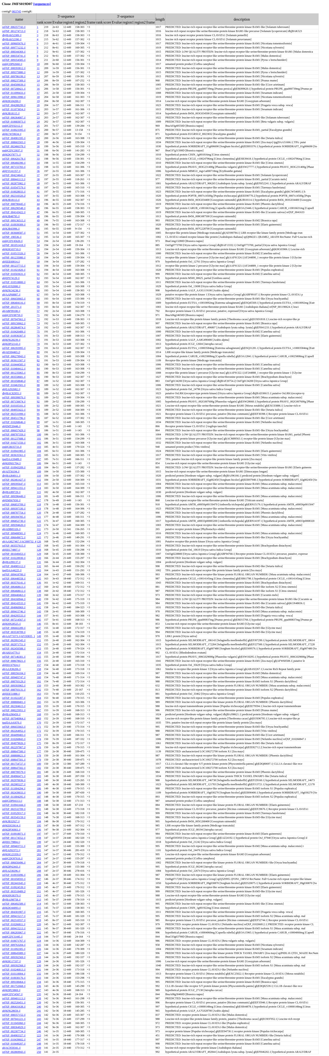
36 (38, 171)
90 (38, 393)
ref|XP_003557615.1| (14, 545)
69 (38, 302)
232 (39, 973)
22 (38, 113)
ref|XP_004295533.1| (14, 615)
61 (38, 269)
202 (39, 854)
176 (39, 747)
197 (39, 833)
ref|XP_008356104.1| (14, 673)
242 (39, 1014)
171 (39, 726)
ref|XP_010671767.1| (14, 940)
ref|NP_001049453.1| (14, 553)
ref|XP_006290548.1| (14, 208)
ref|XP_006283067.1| (14, 932)
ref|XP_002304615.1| (14, 706)
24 (38, 121)
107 (39, 459)
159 (39, 673)
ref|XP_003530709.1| (14, 632)
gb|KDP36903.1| (11, 829)
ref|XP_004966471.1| (14, 776)
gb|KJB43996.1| (11, 228)
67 (38, 294)
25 (38, 125)
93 (38, 405)
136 (39, 582)
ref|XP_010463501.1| (14, 385)
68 (38, 298)
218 (39, 936)
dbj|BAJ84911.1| (11, 475)
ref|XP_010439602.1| (14, 1039)
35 (38, 167)
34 (38, 162)
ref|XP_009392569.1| (14, 957)
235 (39, 994)
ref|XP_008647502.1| (14, 767)
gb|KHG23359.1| (11, 854)
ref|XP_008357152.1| (14, 1014)
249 (39, 1047)
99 (38, 422)
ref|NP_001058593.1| (14, 879)
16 (38, 88)
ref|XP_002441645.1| (14, 883)
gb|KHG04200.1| (11, 101)
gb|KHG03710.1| (11, 249)
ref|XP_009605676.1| (14, 43)
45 (38, 228)
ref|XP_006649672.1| (14, 537)
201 (39, 850)
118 (39, 504)
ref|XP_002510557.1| (14, 920)
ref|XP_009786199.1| (14, 76)
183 (39, 776)
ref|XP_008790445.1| (14, 204)
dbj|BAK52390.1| (11, 39)
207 (39, 879)
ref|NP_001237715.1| (14, 265)
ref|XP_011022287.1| (14, 698)
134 (39, 574)
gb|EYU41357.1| (11, 171)
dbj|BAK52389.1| (11, 35)
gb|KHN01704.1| (11, 463)
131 (39, 562)
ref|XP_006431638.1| (14, 1006)
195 (39, 825)
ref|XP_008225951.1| (14, 710)
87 (38, 381)
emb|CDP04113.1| (12, 800)
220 (39, 924)
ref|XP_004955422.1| (14, 409)
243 (39, 1019)
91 (38, 397)
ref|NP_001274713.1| (14, 31)
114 (39, 488)
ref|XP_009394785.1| (14, 516)
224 (39, 940)
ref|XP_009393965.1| (14, 685)
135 (39, 578)
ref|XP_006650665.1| (14, 298)
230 (39, 965)
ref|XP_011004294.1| (14, 788)
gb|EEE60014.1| (11, 261)
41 (38, 191)
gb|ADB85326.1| (11, 529)
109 (39, 471)
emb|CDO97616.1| (12, 858)
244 (39, 1023)
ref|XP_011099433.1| (14, 92)
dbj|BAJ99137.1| (11, 562)
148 (39, 632)
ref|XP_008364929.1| (14, 1027)
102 (39, 442)
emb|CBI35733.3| (11, 446)
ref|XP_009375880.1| (14, 72)
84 (38, 368)
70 (38, 306)
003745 (16, 11)
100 (39, 434)
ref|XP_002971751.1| (14, 644)
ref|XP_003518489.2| (14, 891)
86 (38, 376)
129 (39, 553)
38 (38, 179)
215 (39, 907)
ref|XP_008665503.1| (14, 142)
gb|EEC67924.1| (11, 665)
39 (38, 183)
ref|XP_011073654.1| (14, 109)
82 (38, 360)
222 (39, 932)
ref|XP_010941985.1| (14, 451)
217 (39, 916)
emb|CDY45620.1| (12, 241)
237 (39, 990)
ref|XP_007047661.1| (14, 319)
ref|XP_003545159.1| (14, 817)
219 (39, 920)
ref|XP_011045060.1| (14, 1023)
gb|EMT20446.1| (11, 426)
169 (39, 718)
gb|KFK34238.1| (11, 290)
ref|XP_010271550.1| (14, 442)
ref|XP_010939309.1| (14, 224)
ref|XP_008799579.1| (14, 772)
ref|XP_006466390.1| (14, 162)
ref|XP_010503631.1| (14, 274)
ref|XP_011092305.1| (14, 949)
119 (39, 508)
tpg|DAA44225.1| (12, 570)
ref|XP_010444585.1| (14, 364)
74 (38, 327)
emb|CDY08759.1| (12, 315)
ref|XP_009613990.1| (14, 97)
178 (39, 755)
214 (39, 903)
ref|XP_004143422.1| (14, 212)
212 (39, 895)
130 (39, 558)
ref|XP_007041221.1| (14, 1019)
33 (38, 158)
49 (38, 220)
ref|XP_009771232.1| (14, 47)
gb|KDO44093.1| (11, 907)
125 (39, 537)
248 (39, 1043)
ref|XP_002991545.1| (14, 640)
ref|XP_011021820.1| (14, 269)
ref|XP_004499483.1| (14, 735)
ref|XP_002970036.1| (14, 780)
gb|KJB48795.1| (11, 216)
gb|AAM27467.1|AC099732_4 (19, 541)
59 (38, 261)
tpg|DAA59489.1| (12, 459)
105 (39, 455)
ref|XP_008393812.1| (14, 68)
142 (39, 607)
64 (38, 282)
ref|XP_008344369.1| (14, 51)
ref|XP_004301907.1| (14, 912)
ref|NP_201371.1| (11, 306)
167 (39, 710)
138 (39, 590)
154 (39, 652)
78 (38, 344)
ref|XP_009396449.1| (14, 496)
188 (39, 800)
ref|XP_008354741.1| (14, 55)
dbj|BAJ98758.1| (11, 899)
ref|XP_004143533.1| (14, 603)
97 (38, 426)
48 (38, 216)
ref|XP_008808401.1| (14, 702)
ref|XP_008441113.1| (14, 179)
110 (39, 475)
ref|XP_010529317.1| (14, 813)
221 (39, 928)
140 (39, 599)
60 (38, 265)
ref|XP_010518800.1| (14, 282)
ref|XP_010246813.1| (14, 969)
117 (39, 500)
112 (39, 479)
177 (39, 751)
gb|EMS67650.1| (11, 500)
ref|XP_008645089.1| (14, 953)
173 (39, 735)
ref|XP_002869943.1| (14, 1051)
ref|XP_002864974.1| (14, 327)
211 (39, 891)
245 (39, 1027)
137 (39, 586)
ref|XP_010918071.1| (14, 833)
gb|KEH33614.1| (11, 825)
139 (39, 595)
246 (39, 1031)
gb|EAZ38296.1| (11, 870)
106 (39, 463)
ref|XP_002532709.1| (14, 809)
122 (39, 521)
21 (38, 109)
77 (38, 339)
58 (38, 257)
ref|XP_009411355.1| (14, 488)
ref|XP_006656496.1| (14, 862)
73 (38, 323)
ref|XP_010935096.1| (14, 874)
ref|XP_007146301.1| (14, 656)
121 (39, 516)
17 (38, 92)
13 (38, 76)
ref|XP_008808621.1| (14, 755)
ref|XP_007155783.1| (14, 167)
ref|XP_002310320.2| (14, 195)
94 (38, 409)
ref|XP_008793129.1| (14, 681)
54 (38, 245)
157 (39, 665)
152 (39, 644)
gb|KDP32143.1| (11, 344)
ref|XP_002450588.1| (14, 648)
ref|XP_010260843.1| (14, 739)
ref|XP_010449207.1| (14, 1043)
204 (39, 862)
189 (39, 805)
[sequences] (42, 4)
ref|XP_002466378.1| (14, 146)
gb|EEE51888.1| (11, 693)
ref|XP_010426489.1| (14, 331)
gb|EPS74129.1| (11, 278)
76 (38, 335)
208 (39, 870)
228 (39, 957)
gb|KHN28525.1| (11, 623)
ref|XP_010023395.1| (14, 129)
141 (39, 603)
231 (39, 969)
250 (39, 1051)
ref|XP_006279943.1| (14, 356)
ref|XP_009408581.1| (14, 533)
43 (38, 199)
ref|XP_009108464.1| (14, 982)
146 (39, 623)
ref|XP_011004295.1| (14, 796)
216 (39, 912)
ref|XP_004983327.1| (14, 1035)
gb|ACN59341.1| (11, 1047)
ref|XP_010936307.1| (14, 335)
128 (39, 549)
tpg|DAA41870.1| (12, 722)
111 (39, 529)
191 (39, 809)
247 (39, 1039)
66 (38, 290)
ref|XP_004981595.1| (14, 138)
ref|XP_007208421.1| (14, 88)
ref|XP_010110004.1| (14, 973)
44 (38, 204)
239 (39, 1002)
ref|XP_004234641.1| (14, 175)
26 (38, 129)
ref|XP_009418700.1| (14, 574)
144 (39, 615)
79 (38, 348)
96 (38, 418)
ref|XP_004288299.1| (14, 105)
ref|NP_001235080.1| (14, 257)
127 (39, 545)
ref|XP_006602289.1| (14, 628)
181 (39, 772)
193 (39, 817)
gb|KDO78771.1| (11, 154)
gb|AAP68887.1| (11, 294)
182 (39, 767)
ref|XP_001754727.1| (14, 763)
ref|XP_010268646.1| (14, 422)
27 (38, 134)
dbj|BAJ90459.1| (11, 714)
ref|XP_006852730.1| (14, 521)
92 (38, 401)
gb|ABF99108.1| (11, 311)
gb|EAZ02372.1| (11, 850)
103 (39, 446)
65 (38, 286)
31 (38, 150)
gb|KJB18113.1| (11, 199)
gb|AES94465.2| (11, 352)
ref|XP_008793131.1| (14, 689)
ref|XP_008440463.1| (14, 595)
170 (39, 722)
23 (38, 117)
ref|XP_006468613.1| (14, 586)
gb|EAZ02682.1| (11, 389)
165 (39, 702)
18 (38, 97)
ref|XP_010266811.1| (14, 924)
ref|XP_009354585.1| (14, 60)
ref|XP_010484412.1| (14, 368)
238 (39, 998)
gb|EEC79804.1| (11, 842)
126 (39, 541)
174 (39, 739)
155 (39, 656)
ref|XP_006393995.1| (14, 348)
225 (39, 944)
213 (39, 899)
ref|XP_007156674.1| (14, 401)
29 (38, 142)
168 (39, 714)
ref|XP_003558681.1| (14, 376)
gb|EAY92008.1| (11, 286)
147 (39, 628)
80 (38, 352)
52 (38, 237)
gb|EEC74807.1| (11, 549)
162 (39, 689)
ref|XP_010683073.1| (14, 121)
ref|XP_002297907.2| (14, 747)
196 (39, 829)
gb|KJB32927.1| (11, 821)
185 (39, 784)
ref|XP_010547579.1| (14, 187)
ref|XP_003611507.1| (14, 360)
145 (39, 619)
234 (39, 982)
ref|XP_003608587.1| (14, 232)
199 (39, 842)
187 (39, 796)
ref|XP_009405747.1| (14, 677)
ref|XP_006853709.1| (14, 504)
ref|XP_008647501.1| (14, 759)
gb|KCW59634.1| (11, 134)
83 (38, 364)
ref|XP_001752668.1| (14, 986)
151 (39, 640)
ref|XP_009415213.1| (14, 928)
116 (39, 496)
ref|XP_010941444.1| (14, 805)
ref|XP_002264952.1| (14, 730)
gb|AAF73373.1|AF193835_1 (18, 636)
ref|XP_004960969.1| (14, 607)
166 (39, 706)
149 (39, 636)
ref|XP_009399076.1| (14, 397)
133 (39, 570)
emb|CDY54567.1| (12, 994)
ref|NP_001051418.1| (14, 245)
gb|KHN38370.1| (11, 895)
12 (38, 72)
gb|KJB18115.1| (11, 113)
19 (38, 101)
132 (39, 566)
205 (39, 866)
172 (39, 730)
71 (38, 315)
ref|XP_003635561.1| (14, 455)
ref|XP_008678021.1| (14, 660)
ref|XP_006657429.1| (14, 430)
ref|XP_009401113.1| (14, 998)
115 (39, 492)
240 (39, 1006)
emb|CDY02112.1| (12, 125)
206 (39, 874)
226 (39, 949)
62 (38, 274)
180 (39, 763)
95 (38, 413)
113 (39, 483)
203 (39, 858)
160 (39, 677)
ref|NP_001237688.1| (14, 438)
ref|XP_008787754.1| (14, 512)
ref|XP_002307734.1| (14, 1031)
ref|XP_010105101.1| (14, 405)
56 (38, 253)
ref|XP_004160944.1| (14, 599)
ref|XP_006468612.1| (14, 590)
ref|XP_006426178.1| (14, 158)
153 (39, 648)
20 (38, 105)
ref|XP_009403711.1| (14, 846)
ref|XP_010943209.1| (14, 467)
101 (39, 438)
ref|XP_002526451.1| (14, 1002)
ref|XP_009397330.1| (14, 508)
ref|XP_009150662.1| (14, 323)
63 (38, 278)
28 (38, 138)
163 (39, 693)
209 (39, 887)
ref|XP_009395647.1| (14, 483)
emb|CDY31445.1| (12, 936)
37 (38, 175)
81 (38, 356)
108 (39, 467)
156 (39, 660)
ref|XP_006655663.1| (14, 726)
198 (39, 837)
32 (38, 154)
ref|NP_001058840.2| (14, 381)
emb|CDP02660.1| (12, 64)
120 (39, 512)
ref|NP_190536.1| (11, 237)
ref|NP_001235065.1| (14, 372)
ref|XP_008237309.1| (14, 80)
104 (39, 451)
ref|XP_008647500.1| (14, 751)
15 (38, 84)
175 (39, 743)
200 (39, 846)
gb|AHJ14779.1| (11, 652)
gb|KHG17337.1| (11, 961)
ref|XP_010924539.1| (14, 887)
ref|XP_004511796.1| (14, 418)
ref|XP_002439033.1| (14, 792)
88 (38, 385)
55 (38, 249)
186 (39, 788)
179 (39, 759)
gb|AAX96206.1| (11, 669)
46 (38, 208)
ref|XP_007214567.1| (14, 619)
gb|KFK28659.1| (11, 1010)
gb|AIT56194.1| (11, 471)
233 (39, 977)
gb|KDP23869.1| (11, 990)
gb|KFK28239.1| (11, 339)
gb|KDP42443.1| (11, 866)
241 (39, 1010)
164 (39, 698)
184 (39, 780)
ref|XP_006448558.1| (14, 578)
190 (39, 792)
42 (38, 195)
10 (38, 64)
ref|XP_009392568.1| (14, 965)
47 (38, 212)
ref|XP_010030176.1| (14, 977)
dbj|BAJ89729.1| (11, 492)
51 (38, 232)
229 (39, 961)
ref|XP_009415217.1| (14, 916)
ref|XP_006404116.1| (14, 302)
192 (39, 813)
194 (39, 821)
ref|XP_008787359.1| (14, 434)
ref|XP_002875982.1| (14, 183)
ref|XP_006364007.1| (14, 117)
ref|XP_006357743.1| (14, 27)
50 (38, 224)
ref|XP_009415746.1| (14, 611)
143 (39, 611)
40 (38, 187)
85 (38, 372)
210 (39, 883)
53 (38, 241)
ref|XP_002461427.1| (14, 479)
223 (39, 1035)
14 (38, 80)
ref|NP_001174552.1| (14, 837)
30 (38, 146)
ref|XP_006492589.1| (14, 903)
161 (39, 681)
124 (39, 533)
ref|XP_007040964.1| (14, 718)
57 (38, 311)
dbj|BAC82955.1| (11, 393)
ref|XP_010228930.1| (14, 558)
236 (39, 986)
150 (39, 685)
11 (38, 68)
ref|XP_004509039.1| (14, 84)
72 (38, 319)
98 (38, 430)
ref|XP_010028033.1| (14, 191)
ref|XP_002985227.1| (14, 784)
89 (38, 389)
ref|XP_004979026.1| (14, 743)
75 (38, 331)
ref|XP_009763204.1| (14, 944)
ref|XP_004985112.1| (14, 566)
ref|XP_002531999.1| (14, 413)
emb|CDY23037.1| (12, 150)
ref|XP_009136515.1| (14, 220)
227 (39, 953)
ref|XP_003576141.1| (14, 582)
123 (39, 525)
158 (39, 669)
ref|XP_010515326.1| (14, 253)
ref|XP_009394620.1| (14, 525)
